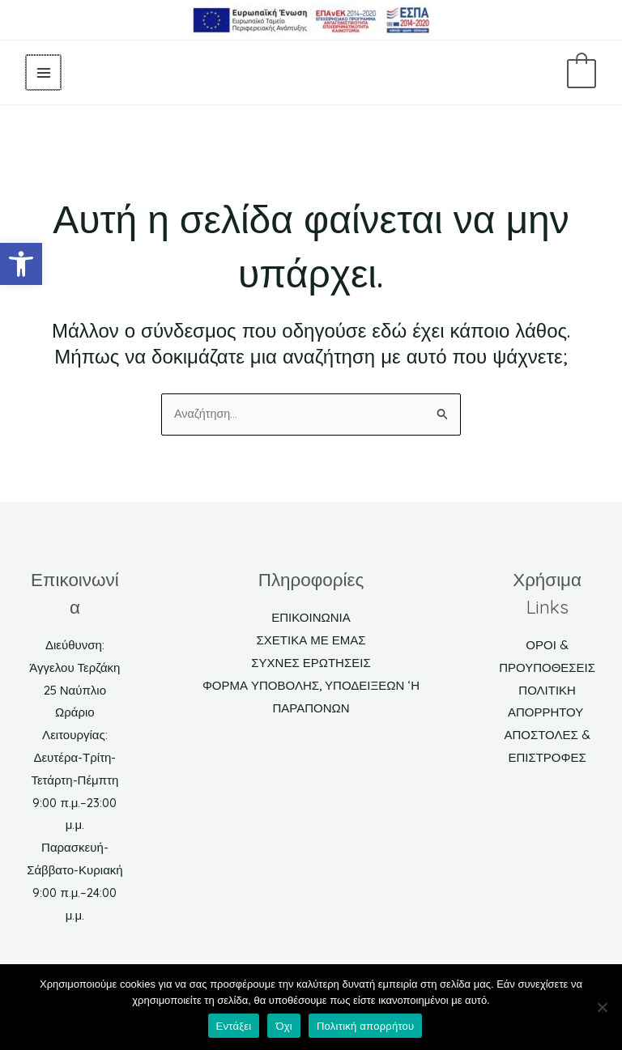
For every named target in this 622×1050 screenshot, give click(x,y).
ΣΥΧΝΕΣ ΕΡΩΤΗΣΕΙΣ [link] (310, 662)
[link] (21, 264)
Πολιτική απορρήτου (365, 1026)
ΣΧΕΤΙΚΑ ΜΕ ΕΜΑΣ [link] (311, 640)
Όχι (283, 1026)
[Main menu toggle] (42, 72)
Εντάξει (234, 1026)
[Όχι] (602, 1007)
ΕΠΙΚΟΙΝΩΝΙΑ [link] (310, 619)
